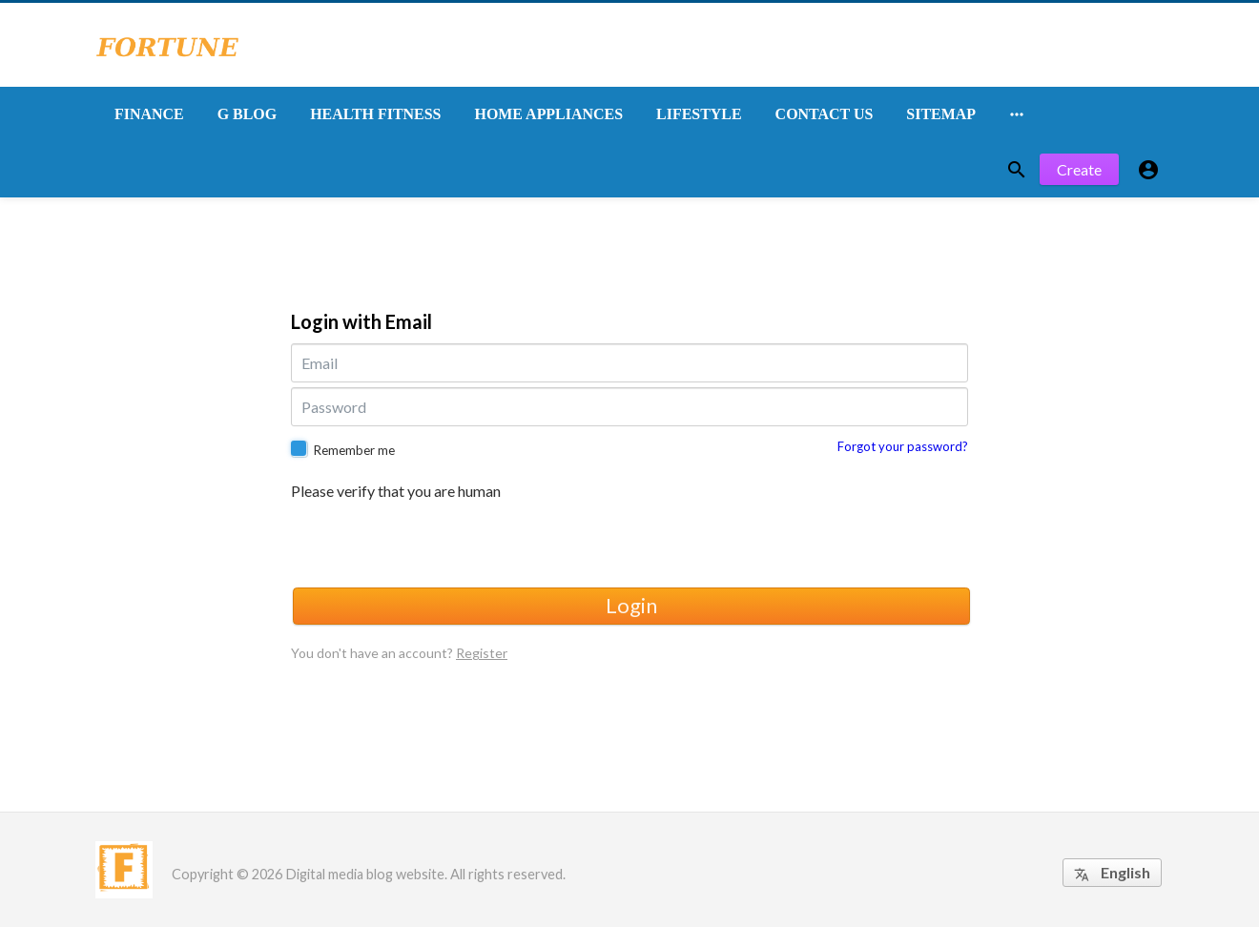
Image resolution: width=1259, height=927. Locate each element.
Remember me (354, 450)
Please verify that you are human (396, 491)
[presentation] (436, 541)
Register (481, 653)
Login (631, 605)
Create (1079, 169)
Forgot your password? (902, 446)
